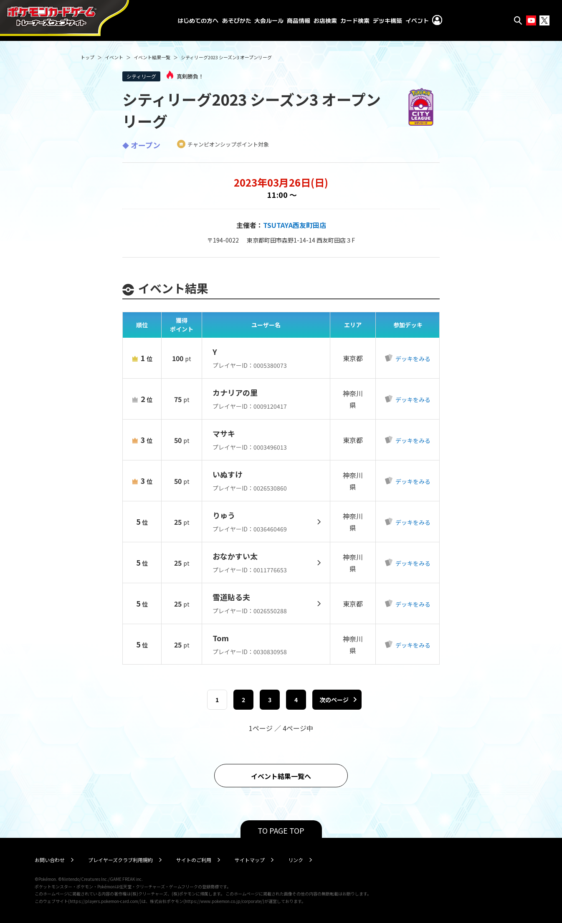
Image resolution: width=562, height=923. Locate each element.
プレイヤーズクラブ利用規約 (120, 859)
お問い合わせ (50, 859)
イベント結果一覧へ (281, 776)
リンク (295, 859)
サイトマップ (250, 859)
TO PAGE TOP (281, 830)
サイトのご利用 (193, 859)
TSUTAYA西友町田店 (294, 225)
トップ (87, 57)
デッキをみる (412, 358)
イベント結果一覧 (152, 57)
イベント (114, 57)
